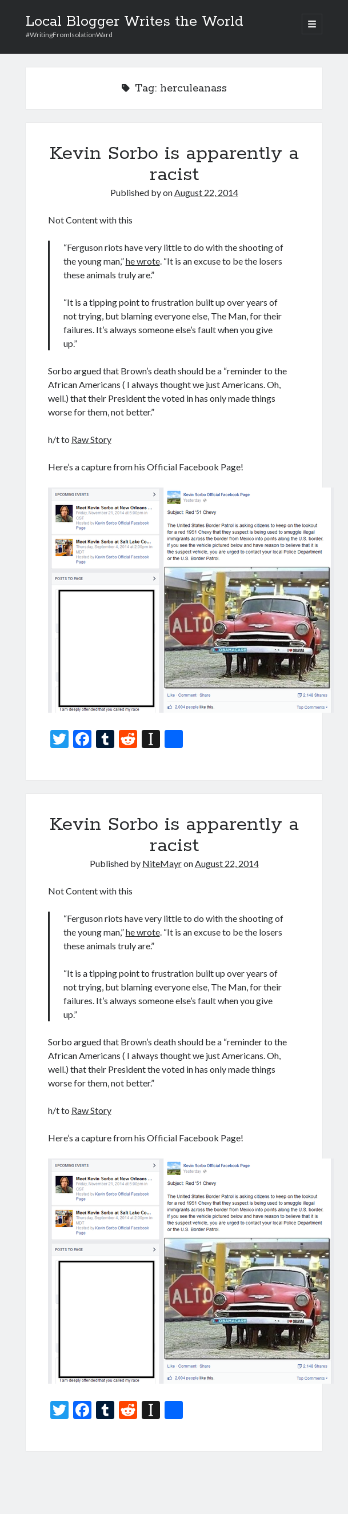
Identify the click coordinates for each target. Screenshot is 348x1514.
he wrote (143, 260)
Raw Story (91, 439)
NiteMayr (162, 863)
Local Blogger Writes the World (134, 22)
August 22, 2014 (206, 192)
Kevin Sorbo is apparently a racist (174, 164)
